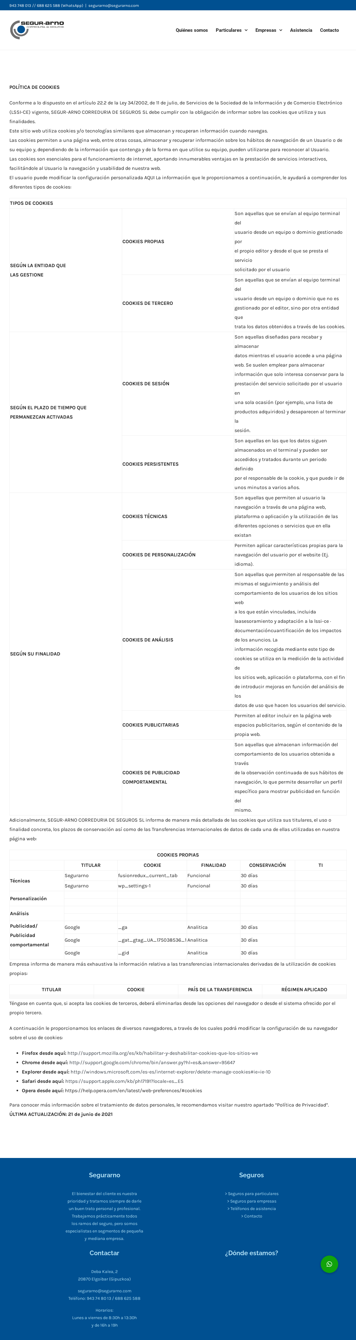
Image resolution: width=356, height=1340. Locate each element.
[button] (329, 1264)
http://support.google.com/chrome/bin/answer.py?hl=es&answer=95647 (152, 1062)
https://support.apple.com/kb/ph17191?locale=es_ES (124, 1081)
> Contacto (251, 1216)
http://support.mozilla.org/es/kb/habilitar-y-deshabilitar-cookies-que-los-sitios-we (162, 1053)
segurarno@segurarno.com (113, 5)
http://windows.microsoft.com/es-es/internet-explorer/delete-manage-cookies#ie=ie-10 (171, 1072)
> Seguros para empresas (251, 1201)
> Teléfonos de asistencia (251, 1208)
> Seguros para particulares (252, 1193)
